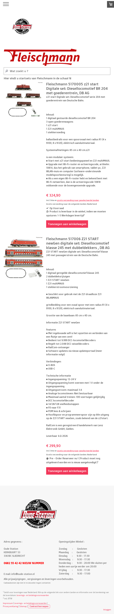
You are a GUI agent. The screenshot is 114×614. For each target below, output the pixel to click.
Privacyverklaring (10, 606)
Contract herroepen (39, 606)
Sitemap (23, 606)
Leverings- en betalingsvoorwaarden (30, 603)
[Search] (57, 71)
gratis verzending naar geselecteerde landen (78, 200)
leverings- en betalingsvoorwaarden (33, 595)
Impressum (8, 603)
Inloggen (107, 609)
